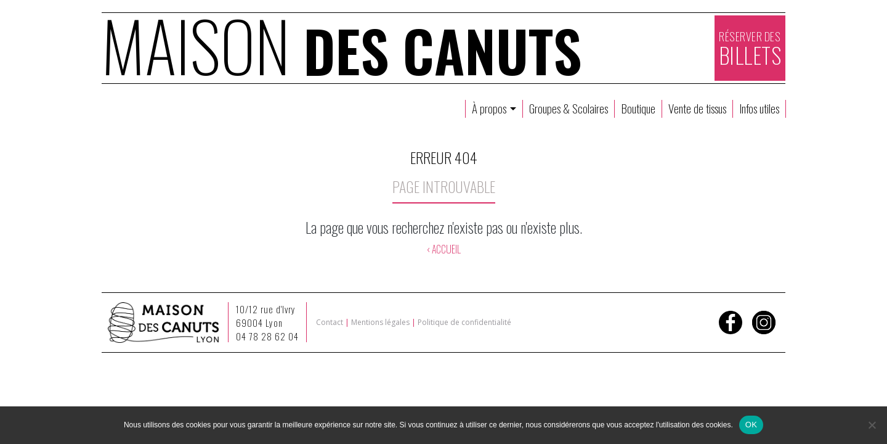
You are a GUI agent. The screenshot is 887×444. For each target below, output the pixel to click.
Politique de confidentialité (464, 322)
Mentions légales (380, 322)
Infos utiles (759, 108)
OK (751, 424)
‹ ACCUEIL (443, 249)
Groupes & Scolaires (568, 108)
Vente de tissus (697, 108)
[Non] (871, 425)
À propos (490, 108)
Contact (329, 322)
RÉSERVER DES (750, 49)
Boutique (638, 108)
